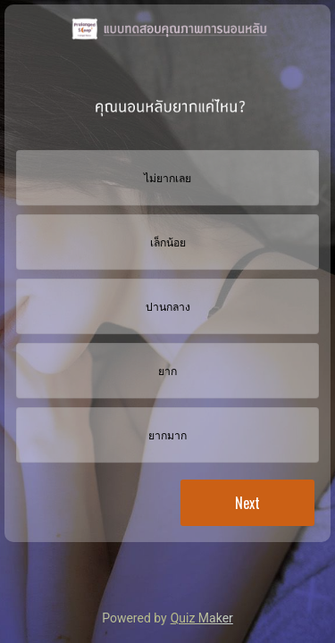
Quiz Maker (202, 618)
